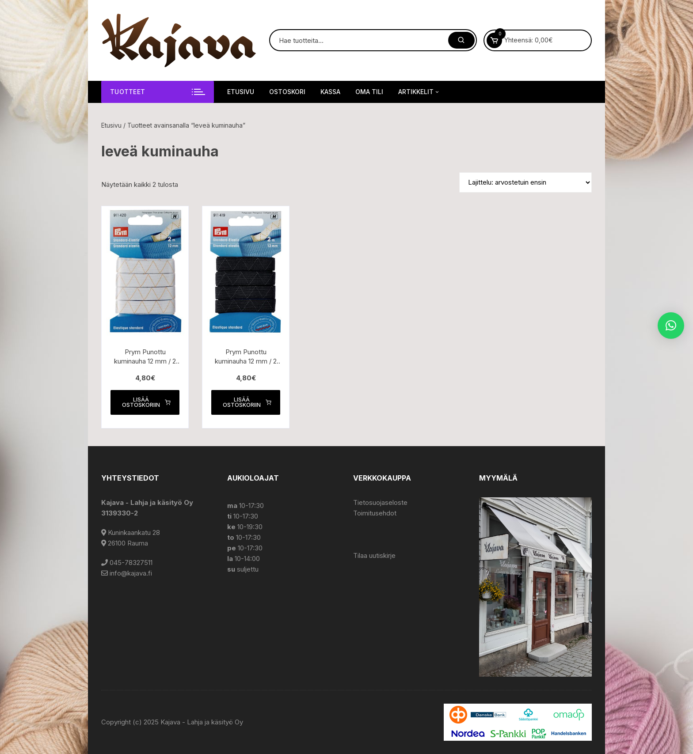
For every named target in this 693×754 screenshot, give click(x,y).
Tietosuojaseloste (380, 502)
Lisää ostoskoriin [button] (146, 402)
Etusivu (240, 91)
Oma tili (369, 91)
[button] (671, 325)
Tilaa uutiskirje (374, 555)
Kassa (330, 91)
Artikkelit (419, 92)
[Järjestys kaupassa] (525, 182)
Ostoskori (287, 91)
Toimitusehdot (374, 513)
